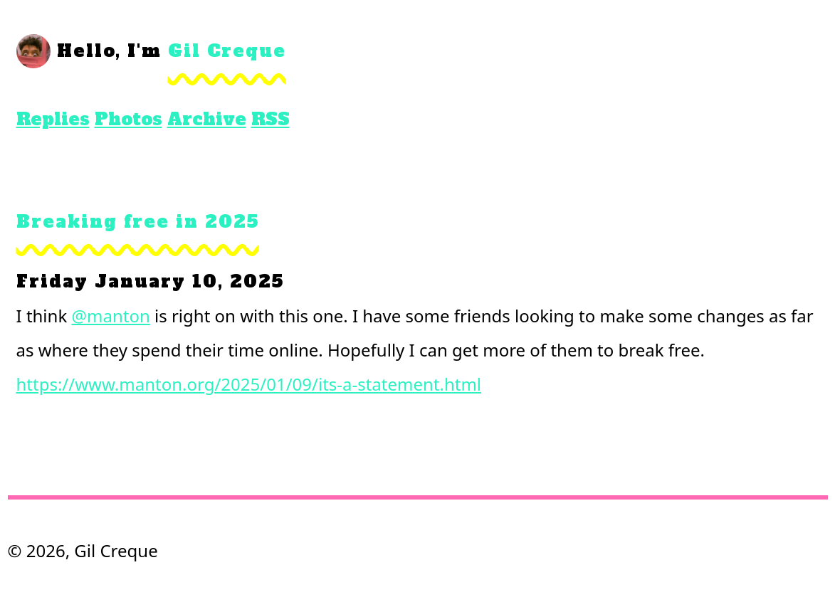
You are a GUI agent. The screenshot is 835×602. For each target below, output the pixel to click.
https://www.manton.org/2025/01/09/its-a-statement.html (249, 384)
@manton (110, 315)
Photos (128, 119)
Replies (53, 119)
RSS (270, 119)
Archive (206, 119)
